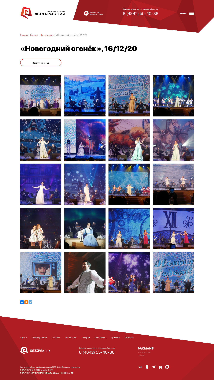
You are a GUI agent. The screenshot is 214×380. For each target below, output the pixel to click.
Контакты (129, 337)
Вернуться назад (41, 62)
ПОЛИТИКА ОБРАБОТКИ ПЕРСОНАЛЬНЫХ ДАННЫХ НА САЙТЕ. (47, 373)
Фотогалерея (47, 35)
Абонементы (71, 337)
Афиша (23, 337)
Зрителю (115, 337)
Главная (24, 35)
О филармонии (39, 337)
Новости (56, 337)
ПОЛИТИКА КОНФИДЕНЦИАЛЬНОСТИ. (36, 370)
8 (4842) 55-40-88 (97, 352)
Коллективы (100, 337)
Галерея (34, 35)
